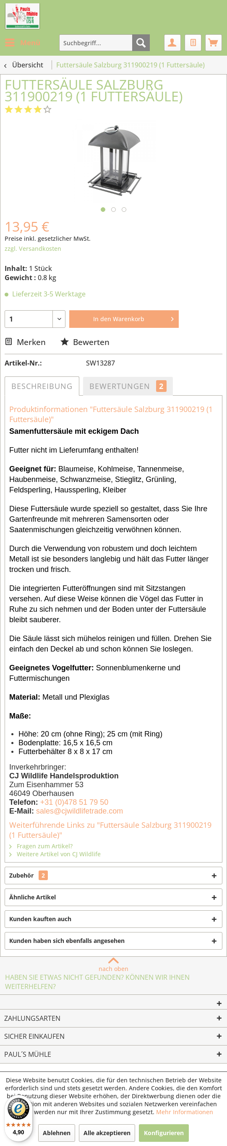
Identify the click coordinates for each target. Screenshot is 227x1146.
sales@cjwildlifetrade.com (79, 811)
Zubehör (28, 875)
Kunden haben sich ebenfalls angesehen (67, 941)
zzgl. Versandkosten (33, 248)
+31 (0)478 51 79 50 (74, 802)
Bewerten (85, 342)
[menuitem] (22, 42)
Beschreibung (42, 386)
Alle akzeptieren (106, 1133)
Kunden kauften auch (40, 919)
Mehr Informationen (184, 1112)
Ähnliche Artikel (32, 897)
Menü (22, 41)
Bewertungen (128, 386)
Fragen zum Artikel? (41, 846)
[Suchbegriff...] (104, 42)
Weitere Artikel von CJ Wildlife (55, 854)
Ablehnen (56, 1133)
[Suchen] (141, 42)
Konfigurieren (164, 1133)
